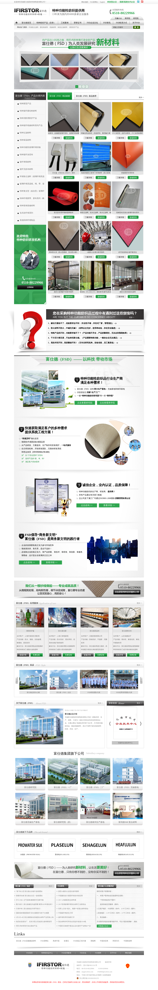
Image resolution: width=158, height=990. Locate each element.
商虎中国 (56, 941)
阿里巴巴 (116, 941)
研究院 (136, 18)
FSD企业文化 (92, 23)
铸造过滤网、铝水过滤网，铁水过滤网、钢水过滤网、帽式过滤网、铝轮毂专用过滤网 (95, 213)
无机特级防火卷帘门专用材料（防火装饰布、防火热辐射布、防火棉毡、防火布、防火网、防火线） (95, 173)
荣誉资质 (113, 703)
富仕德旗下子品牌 (24, 832)
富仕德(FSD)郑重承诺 (106, 886)
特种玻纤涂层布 (26, 155)
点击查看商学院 (107, 403)
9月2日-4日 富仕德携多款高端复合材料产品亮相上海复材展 (35, 917)
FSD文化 (83, 953)
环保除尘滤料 (33, 27)
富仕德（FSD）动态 (22, 886)
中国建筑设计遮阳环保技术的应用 (70, 896)
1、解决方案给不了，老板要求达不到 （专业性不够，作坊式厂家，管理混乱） (82, 323)
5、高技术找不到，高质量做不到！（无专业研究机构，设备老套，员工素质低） (83, 343)
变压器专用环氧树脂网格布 (63, 212)
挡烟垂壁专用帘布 (127, 173)
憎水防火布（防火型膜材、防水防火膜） (63, 252)
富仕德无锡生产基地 (30, 822)
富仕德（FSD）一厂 (63, 787)
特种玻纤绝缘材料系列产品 (31, 125)
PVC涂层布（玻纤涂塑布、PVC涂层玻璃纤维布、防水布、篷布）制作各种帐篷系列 (127, 133)
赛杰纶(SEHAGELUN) (94, 854)
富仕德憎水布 (127, 631)
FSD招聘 (98, 953)
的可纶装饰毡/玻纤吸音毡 (128, 252)
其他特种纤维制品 (27, 220)
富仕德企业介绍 (71, 714)
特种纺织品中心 (47, 953)
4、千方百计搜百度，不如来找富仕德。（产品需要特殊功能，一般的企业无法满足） (85, 338)
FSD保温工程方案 (79, 941)
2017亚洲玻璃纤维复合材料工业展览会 (72, 904)
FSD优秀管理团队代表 (124, 692)
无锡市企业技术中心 (125, 743)
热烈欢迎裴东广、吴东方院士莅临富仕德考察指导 (34, 922)
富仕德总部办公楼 (33, 692)
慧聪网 (93, 941)
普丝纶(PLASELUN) (62, 854)
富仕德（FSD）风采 (25, 665)
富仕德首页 (26, 23)
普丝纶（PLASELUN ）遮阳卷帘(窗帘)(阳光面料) (95, 292)
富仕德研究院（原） (63, 822)
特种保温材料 (25, 140)
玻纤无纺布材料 (26, 169)
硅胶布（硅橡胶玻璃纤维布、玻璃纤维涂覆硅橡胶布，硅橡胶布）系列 (63, 133)
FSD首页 (29, 953)
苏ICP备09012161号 (90, 965)
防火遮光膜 (62, 631)
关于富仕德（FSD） (25, 703)
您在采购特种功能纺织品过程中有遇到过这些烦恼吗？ (95, 313)
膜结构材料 (44, 27)
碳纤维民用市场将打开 (66, 917)
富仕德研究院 (30, 787)
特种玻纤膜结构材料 (28, 111)
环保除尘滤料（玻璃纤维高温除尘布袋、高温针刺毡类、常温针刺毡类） (32, 177)
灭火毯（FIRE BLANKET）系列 (63, 173)
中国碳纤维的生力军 (65, 913)
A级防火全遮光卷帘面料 (95, 252)
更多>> (141, 97)
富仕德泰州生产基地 (95, 822)
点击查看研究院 (84, 403)
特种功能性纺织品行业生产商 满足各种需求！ (101, 380)
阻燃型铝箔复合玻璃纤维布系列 (127, 212)
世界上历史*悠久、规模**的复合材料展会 (73, 909)
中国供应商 (104, 941)
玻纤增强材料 (25, 162)
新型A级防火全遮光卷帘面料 (68, 891)
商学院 (127, 18)
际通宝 (66, 941)
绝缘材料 (53, 27)
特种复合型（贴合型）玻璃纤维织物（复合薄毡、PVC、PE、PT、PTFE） (32, 192)
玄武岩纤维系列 (26, 213)
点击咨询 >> (87, 505)
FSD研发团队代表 (94, 692)
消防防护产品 (74, 27)
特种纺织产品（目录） (46, 23)
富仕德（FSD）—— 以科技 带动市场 (79, 359)
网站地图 (84, 2)
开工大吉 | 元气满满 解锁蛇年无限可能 (30, 900)
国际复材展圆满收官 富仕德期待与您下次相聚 (32, 913)
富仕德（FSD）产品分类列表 (30, 95)
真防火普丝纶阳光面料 (128, 292)
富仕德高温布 (94, 631)
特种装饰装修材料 (27, 206)
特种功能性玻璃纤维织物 (30, 147)
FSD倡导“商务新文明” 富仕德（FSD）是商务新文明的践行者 (52, 537)
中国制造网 (128, 941)
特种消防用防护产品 (28, 118)
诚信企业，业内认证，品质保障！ (106, 485)
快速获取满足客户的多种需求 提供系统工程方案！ (46, 430)
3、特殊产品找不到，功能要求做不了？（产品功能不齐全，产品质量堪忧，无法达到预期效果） (89, 333)
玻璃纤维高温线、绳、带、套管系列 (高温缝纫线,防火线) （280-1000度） (32, 185)
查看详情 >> (109, 505)
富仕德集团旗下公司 (69, 753)
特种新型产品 (25, 104)
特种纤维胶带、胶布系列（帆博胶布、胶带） (32, 199)
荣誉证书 (77, 23)
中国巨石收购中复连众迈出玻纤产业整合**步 (74, 926)
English (102, 2)
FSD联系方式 (121, 23)
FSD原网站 (94, 2)
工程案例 (64, 23)
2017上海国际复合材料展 (67, 900)
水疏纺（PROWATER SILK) (30, 854)
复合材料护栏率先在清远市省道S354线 (72, 922)
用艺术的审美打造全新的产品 (26, 926)
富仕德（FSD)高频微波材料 (26, 941)
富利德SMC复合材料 (128, 822)
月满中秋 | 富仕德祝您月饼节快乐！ (29, 909)
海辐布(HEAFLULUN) (126, 854)
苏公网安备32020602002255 (88, 978)
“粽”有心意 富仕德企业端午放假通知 (29, 891)
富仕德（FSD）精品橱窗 (60, 96)
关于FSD (136, 23)
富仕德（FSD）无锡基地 (128, 787)
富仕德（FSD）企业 (63, 692)
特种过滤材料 (25, 133)
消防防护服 (30, 631)
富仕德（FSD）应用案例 (27, 603)
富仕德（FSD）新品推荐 (86, 96)
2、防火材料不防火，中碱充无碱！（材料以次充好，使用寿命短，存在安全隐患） (84, 328)
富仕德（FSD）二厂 (95, 787)
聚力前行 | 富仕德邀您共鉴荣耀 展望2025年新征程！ (34, 904)
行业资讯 (61, 886)
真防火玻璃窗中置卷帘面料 (63, 292)
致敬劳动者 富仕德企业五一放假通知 (29, 896)
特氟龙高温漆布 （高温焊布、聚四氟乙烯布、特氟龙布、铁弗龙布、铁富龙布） (95, 133)
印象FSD (118, 18)
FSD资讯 (107, 23)
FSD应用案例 (66, 953)
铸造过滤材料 (62, 27)
